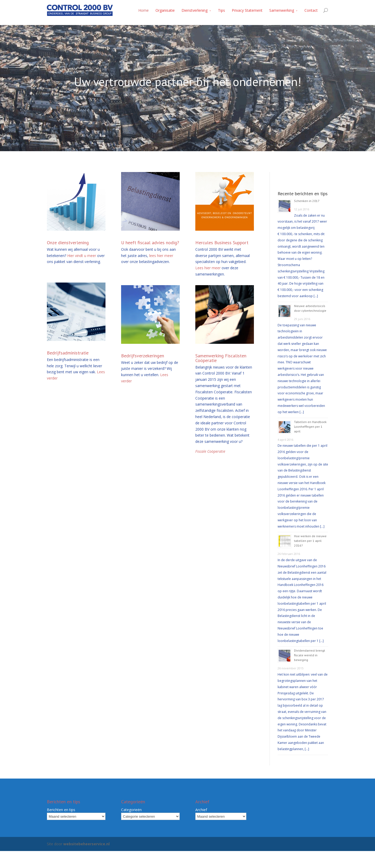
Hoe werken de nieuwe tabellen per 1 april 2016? (310, 540)
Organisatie (165, 10)
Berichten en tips (61, 809)
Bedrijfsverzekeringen (142, 356)
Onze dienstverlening (68, 243)
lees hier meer (161, 255)
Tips (221, 10)
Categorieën (131, 809)
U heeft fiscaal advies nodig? (150, 243)
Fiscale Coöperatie (210, 451)
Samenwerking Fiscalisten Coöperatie (220, 358)
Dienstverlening (195, 10)
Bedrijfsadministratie (68, 353)
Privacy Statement (247, 10)
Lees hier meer (208, 267)
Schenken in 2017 (307, 201)
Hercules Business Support (221, 243)
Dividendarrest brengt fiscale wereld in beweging (309, 655)
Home (143, 10)
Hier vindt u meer (81, 255)
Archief (201, 809)
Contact (311, 10)
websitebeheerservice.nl (86, 843)
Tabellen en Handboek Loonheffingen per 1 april (310, 426)
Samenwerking (281, 10)
